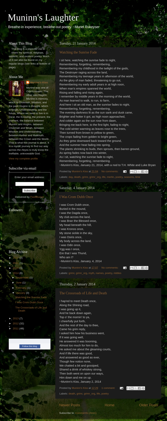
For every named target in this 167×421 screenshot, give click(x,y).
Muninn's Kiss (39, 82)
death (77, 177)
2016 (16, 263)
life (103, 177)
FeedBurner (37, 196)
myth (91, 273)
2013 (16, 318)
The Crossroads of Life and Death (83, 293)
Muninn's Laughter (43, 17)
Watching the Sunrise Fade (78, 52)
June (19, 282)
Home (109, 405)
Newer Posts (69, 405)
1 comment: (109, 388)
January (21, 292)
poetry (119, 177)
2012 (16, 323)
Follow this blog (29, 346)
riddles (117, 273)
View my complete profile (23, 158)
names (100, 273)
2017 (16, 257)
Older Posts (148, 405)
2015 (16, 268)
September (23, 277)
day (71, 177)
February (21, 287)
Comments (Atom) (86, 413)
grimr (85, 177)
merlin (110, 177)
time (137, 177)
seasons (129, 177)
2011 (16, 328)
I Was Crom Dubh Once (76, 197)
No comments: (110, 171)
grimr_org (95, 177)
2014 (16, 273)
